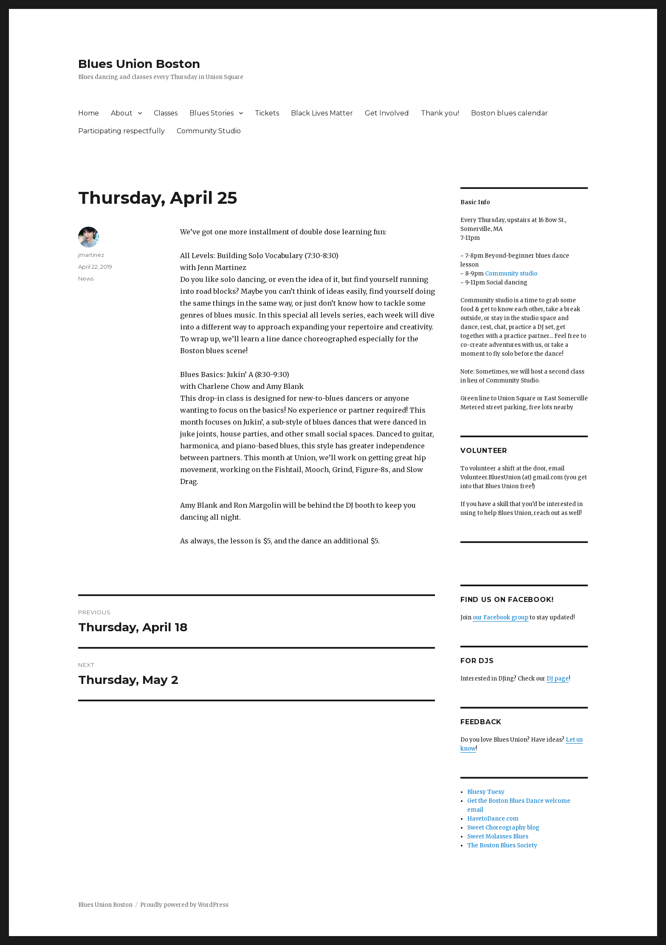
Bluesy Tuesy (486, 792)
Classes (166, 113)
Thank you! (440, 113)
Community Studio (209, 131)
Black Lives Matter (322, 113)
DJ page (558, 678)
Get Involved (387, 113)
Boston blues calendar (509, 113)
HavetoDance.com (493, 818)
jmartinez (91, 254)
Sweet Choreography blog (503, 827)
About (122, 113)
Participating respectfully (121, 131)
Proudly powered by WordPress (184, 904)
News (85, 278)
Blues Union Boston (139, 63)
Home (88, 113)
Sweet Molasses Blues (497, 836)
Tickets (267, 113)
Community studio (511, 273)
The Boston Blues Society (502, 845)
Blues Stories (211, 113)
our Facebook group (500, 617)
